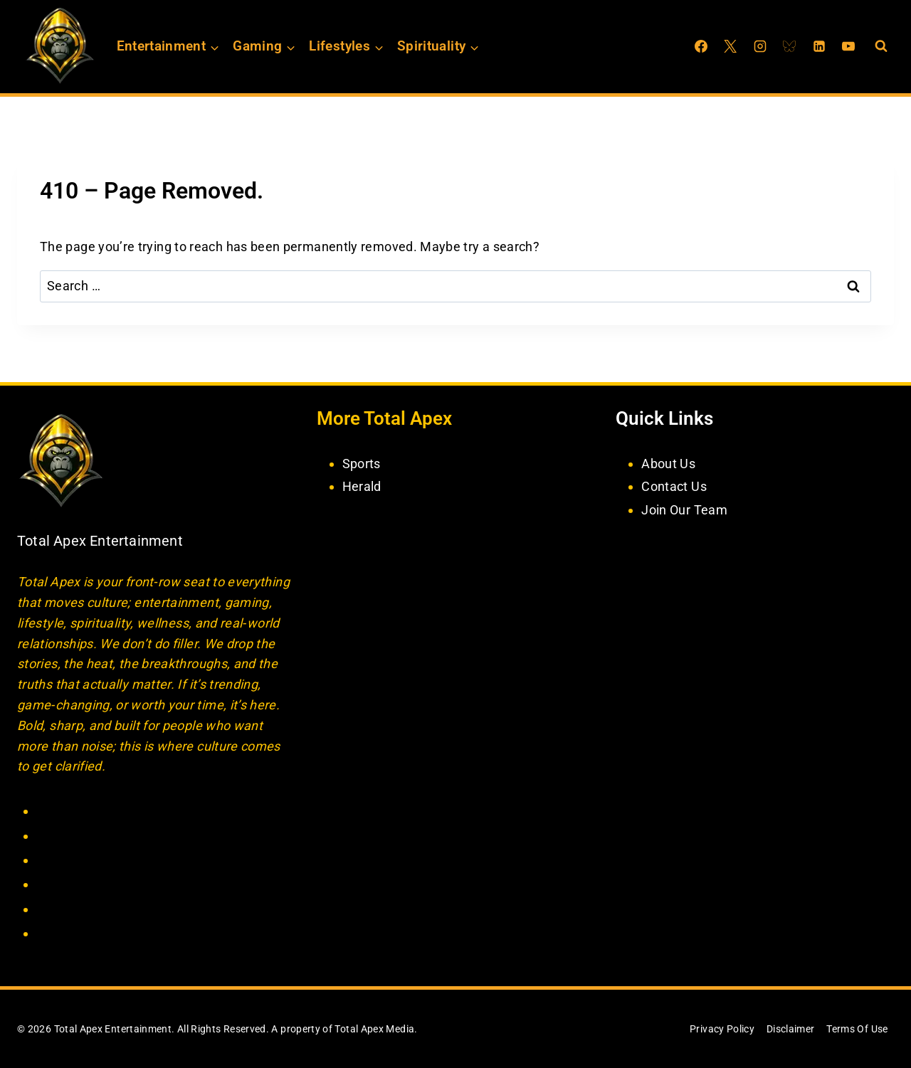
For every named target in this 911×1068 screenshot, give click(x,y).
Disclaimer (791, 1029)
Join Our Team (684, 509)
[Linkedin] (819, 46)
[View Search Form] (881, 46)
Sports (361, 463)
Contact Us (674, 486)
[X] (730, 46)
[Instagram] (760, 46)
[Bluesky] (789, 46)
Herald (361, 486)
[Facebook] (701, 46)
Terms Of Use (857, 1029)
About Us (668, 463)
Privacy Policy (722, 1029)
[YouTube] (848, 46)
